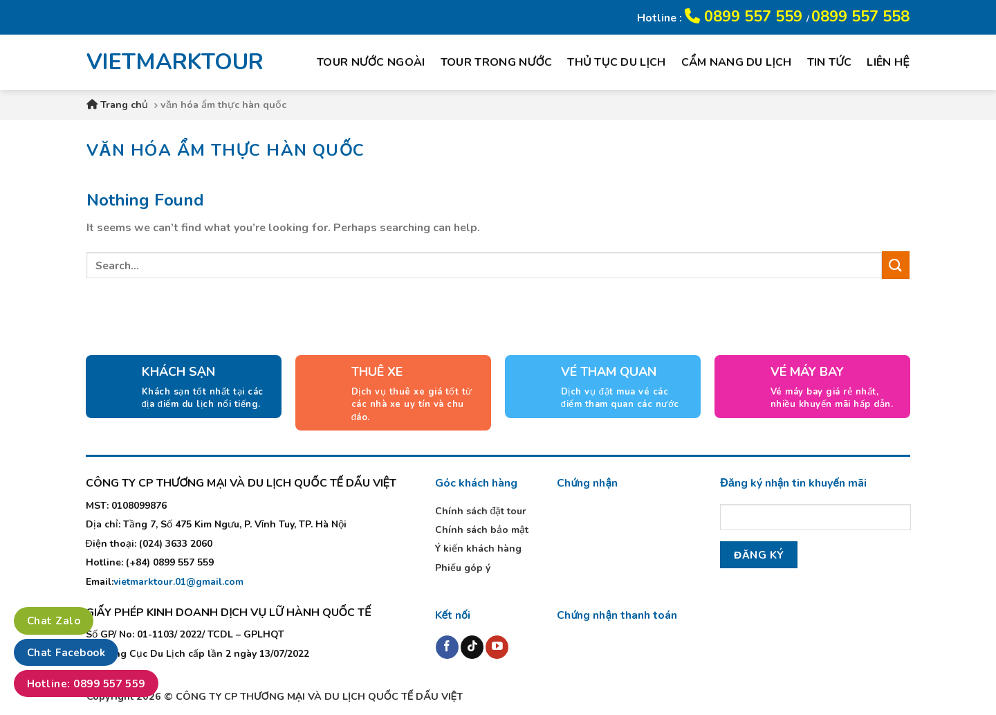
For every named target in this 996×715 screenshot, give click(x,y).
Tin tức (829, 62)
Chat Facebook (66, 653)
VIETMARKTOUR (165, 62)
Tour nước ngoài (371, 62)
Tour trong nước (497, 62)
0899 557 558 (860, 16)
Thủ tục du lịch (616, 62)
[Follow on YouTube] (497, 647)
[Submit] (896, 264)
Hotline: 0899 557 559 (86, 684)
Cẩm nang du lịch (736, 62)
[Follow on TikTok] (472, 647)
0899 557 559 (745, 16)
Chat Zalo (53, 621)
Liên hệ (888, 62)
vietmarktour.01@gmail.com (178, 581)
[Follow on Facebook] (447, 647)
